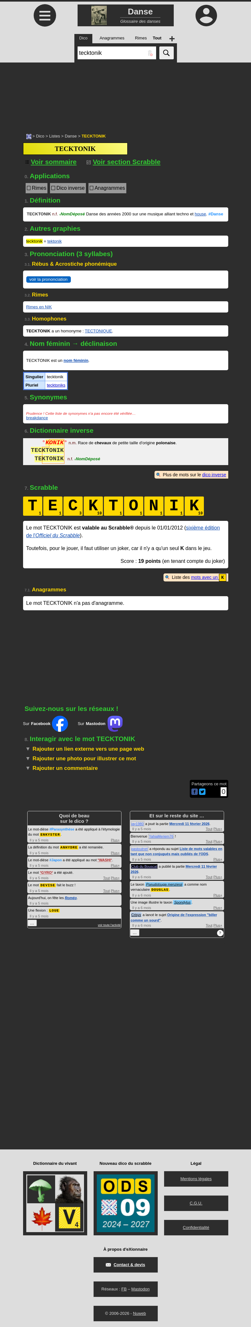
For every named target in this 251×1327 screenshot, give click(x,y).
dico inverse (214, 474)
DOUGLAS (159, 889)
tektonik (54, 241)
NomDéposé (72, 214)
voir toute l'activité (109, 923)
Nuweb (139, 1312)
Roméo (71, 896)
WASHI (105, 859)
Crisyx (136, 914)
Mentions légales (196, 1178)
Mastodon (140, 1288)
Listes (54, 136)
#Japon (55, 859)
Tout (106, 877)
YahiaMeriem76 (161, 836)
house (200, 214)
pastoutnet (139, 848)
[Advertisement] (125, 95)
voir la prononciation (48, 279)
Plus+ (115, 839)
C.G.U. (196, 1202)
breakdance (37, 417)
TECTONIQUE (98, 331)
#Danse (215, 214)
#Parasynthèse (61, 829)
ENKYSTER (50, 833)
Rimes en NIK (39, 307)
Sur (45, 723)
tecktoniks (56, 385)
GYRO (46, 871)
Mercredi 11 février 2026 (189, 823)
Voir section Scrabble (124, 161)
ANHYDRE (69, 846)
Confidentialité (196, 1226)
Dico (40, 136)
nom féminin (75, 360)
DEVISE (47, 883)
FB (124, 1288)
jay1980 (137, 823)
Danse (71, 136)
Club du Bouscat (144, 866)
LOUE (54, 908)
